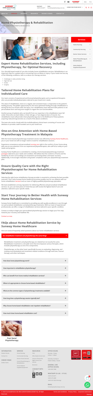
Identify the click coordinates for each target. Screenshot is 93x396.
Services (14, 13)
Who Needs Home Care (38, 356)
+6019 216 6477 (41, 8)
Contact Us (60, 13)
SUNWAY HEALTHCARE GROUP (75, 7)
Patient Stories (47, 13)
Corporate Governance (85, 392)
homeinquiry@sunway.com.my (55, 8)
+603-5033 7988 (52, 369)
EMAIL (48, 6)
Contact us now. (6, 216)
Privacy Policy (72, 392)
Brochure (34, 365)
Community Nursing (79, 49)
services (18, 181)
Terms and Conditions (60, 392)
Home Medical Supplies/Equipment (79, 66)
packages (4, 154)
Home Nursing (77, 45)
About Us (4, 13)
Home (3, 26)
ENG (85, 2)
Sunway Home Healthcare (59, 139)
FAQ (33, 353)
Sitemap (89, 394)
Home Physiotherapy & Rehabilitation (80, 60)
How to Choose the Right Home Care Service (37, 360)
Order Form (4, 362)
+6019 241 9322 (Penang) (54, 380)
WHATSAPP (39, 6)
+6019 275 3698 (52, 378)
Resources (34, 13)
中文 (90, 2)
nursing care (35, 144)
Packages (24, 13)
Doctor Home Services (79, 54)
